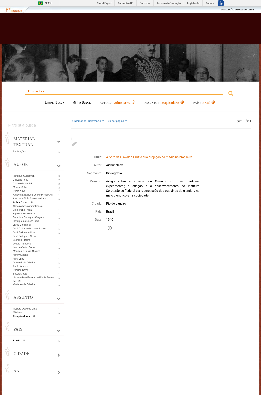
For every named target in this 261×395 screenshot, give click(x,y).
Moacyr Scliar (20, 187)
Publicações (19, 151)
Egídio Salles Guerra (24, 213)
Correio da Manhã (22, 183)
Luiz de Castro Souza (24, 247)
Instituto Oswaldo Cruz (25, 308)
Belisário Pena (20, 179)
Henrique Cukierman (24, 176)
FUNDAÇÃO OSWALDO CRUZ (237, 9)
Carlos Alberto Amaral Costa (28, 206)
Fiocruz (16, 9)
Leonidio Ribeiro (21, 240)
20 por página (117, 120)
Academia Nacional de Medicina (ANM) (33, 194)
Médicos (17, 312)
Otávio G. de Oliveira (24, 262)
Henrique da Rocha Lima (26, 221)
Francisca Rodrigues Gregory (28, 217)
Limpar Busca (54, 102)
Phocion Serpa (20, 270)
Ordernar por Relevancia (88, 120)
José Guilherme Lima (24, 232)
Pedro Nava (19, 191)
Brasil (49, 3)
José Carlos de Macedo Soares (29, 228)
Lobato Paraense (22, 243)
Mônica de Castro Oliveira (26, 251)
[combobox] (130, 94)
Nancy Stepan (20, 255)
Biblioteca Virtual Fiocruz (114, 30)
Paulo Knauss (20, 266)
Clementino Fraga (22, 210)
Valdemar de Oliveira (24, 284)
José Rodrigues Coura (24, 236)
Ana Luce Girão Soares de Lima (30, 198)
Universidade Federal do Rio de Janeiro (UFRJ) (33, 279)
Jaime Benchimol (22, 224)
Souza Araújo (20, 273)
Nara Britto (18, 258)
